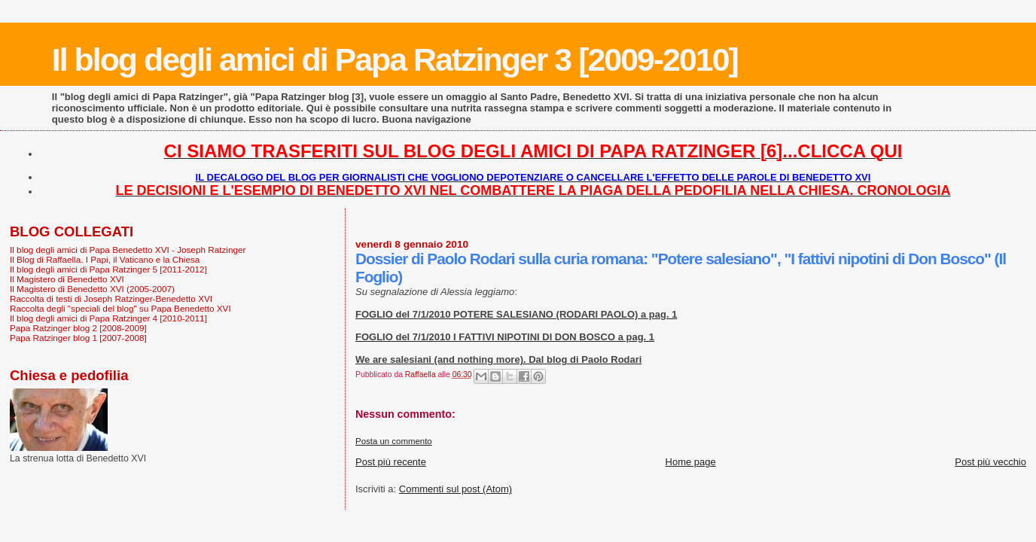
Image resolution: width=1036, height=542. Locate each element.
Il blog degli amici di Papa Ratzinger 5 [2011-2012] (108, 269)
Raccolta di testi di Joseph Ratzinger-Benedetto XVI (111, 298)
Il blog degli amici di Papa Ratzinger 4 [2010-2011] (108, 318)
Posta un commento (393, 441)
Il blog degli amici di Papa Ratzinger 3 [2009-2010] (395, 59)
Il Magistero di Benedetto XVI (67, 279)
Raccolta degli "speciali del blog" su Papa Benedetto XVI (120, 308)
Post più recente (390, 461)
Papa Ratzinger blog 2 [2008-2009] (78, 328)
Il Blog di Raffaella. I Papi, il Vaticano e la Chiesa (105, 259)
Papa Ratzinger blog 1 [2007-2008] (78, 338)
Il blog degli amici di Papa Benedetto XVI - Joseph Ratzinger (127, 249)
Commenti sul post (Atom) (455, 489)
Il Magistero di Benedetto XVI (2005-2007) (92, 289)
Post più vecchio (990, 461)
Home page (691, 461)
